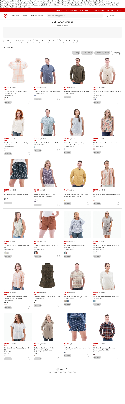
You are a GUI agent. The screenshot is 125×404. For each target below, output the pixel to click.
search (101, 16)
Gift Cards (95, 3)
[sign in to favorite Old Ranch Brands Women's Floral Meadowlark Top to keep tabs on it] (88, 256)
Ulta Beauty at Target (108, 3)
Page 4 (65, 372)
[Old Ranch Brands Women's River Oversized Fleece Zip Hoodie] (47, 349)
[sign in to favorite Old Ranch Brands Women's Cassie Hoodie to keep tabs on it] (118, 304)
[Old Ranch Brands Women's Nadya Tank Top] (18, 246)
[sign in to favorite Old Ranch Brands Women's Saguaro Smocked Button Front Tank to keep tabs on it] (88, 152)
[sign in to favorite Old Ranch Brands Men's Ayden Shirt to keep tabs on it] (88, 304)
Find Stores (27, 7)
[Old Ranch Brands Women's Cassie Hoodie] (107, 297)
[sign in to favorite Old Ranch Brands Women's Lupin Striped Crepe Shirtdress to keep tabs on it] (118, 256)
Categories (16, 16)
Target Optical (11, 5)
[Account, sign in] (110, 16)
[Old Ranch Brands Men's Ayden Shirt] (77, 297)
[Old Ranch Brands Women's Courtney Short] (77, 348)
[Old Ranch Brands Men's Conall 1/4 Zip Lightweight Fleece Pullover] (77, 195)
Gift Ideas (89, 3)
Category (24, 41)
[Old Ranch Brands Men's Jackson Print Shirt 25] (107, 93)
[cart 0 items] (120, 16)
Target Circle (20, 7)
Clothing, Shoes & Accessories (33, 1)
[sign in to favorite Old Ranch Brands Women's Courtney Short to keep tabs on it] (88, 355)
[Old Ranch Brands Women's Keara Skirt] (18, 194)
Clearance (22, 5)
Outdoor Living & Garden (69, 1)
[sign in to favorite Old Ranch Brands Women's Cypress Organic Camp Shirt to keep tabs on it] (29, 102)
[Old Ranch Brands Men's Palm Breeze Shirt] (47, 92)
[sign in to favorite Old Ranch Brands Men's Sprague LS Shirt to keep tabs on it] (88, 97)
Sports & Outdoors (24, 3)
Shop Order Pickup (102, 5)
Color (61, 41)
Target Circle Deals (84, 5)
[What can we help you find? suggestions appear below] (75, 16)
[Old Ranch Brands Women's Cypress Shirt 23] (18, 349)
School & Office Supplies (69, 3)
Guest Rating (53, 41)
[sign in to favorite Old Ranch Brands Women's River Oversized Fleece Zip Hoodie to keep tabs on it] (58, 358)
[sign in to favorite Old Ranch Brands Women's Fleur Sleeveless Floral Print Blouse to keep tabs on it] (58, 205)
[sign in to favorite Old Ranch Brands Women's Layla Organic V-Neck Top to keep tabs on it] (29, 153)
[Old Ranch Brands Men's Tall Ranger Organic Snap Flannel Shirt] (107, 349)
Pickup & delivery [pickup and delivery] (37, 16)
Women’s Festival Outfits (65, 5)
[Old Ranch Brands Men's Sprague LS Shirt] (77, 92)
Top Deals (75, 5)
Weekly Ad (93, 5)
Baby (97, 1)
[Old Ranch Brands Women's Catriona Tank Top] (107, 195)
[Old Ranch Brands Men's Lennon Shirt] (47, 143)
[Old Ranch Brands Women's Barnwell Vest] (47, 297)
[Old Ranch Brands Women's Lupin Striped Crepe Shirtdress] (107, 246)
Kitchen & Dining (57, 1)
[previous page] (57, 369)
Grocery (79, 1)
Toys (31, 3)
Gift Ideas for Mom (18, 1)
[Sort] (16, 41)
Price (37, 41)
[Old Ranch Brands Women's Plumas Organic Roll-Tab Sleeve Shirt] (18, 298)
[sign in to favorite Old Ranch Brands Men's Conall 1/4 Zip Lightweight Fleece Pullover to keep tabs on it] (88, 203)
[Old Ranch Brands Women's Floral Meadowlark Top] (77, 246)
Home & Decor (47, 1)
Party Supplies (81, 3)
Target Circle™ (59, 10)
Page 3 (60, 372)
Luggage (15, 3)
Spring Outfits (42, 5)
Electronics (35, 3)
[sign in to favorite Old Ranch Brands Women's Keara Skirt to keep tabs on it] (29, 203)
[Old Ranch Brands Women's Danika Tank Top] (107, 144)
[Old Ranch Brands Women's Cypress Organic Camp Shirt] (18, 93)
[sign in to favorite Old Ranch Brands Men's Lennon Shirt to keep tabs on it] (58, 150)
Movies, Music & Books (55, 3)
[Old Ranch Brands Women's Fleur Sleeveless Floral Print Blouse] (47, 195)
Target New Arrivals (6, 1)
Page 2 (55, 372)
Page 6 (75, 372)
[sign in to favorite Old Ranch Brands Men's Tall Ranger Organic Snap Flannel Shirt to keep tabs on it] (118, 357)
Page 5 (70, 372)
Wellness (10, 3)
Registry (7, 7)
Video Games (43, 3)
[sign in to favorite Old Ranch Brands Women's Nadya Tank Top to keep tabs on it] (29, 256)
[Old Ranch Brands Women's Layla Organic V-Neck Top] (18, 144)
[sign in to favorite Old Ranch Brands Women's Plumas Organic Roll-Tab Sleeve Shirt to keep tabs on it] (29, 307)
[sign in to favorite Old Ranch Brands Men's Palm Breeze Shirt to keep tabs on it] (58, 99)
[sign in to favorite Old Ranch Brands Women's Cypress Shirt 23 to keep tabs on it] (29, 358)
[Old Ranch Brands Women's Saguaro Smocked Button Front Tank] (77, 144)
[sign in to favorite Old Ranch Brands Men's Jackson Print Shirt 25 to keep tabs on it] (118, 102)
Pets (100, 3)
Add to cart (8, 102)
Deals (17, 5)
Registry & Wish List (98, 10)
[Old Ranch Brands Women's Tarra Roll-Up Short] (47, 246)
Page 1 (50, 372)
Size (75, 41)
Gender (68, 41)
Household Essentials (89, 1)
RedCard (13, 7)
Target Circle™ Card (71, 10)
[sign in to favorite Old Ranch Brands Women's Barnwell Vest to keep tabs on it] (58, 305)
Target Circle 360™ (85, 10)
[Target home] (5, 16)
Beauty (101, 1)
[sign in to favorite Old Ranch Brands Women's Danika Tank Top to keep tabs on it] (118, 152)
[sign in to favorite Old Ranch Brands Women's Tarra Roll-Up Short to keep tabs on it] (58, 256)
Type (31, 41)
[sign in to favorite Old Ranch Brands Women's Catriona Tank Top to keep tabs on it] (118, 203)
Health (5, 3)
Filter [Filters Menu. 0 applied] (7, 41)
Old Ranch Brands (9, 95)
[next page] (67, 369)
